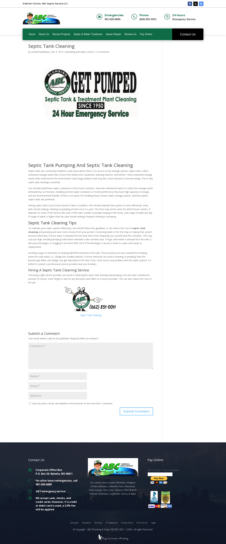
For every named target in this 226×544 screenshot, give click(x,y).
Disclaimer (86, 523)
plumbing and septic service (80, 51)
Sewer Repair (113, 34)
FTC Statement (111, 523)
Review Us (130, 34)
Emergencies (114, 15)
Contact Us (188, 34)
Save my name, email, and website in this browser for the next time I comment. (72, 403)
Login (153, 523)
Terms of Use (142, 523)
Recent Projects (61, 34)
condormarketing (40, 51)
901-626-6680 (44, 484)
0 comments (102, 51)
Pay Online (146, 34)
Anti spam (74, 523)
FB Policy (98, 523)
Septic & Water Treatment (88, 34)
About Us (44, 34)
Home (32, 34)
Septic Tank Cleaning (90, 315)
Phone (143, 15)
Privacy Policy (127, 523)
